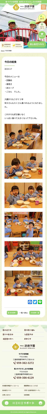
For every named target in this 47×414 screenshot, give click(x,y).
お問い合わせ (6, 395)
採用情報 (26, 395)
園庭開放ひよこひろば (31, 386)
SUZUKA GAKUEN (18, 412)
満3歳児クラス (6, 390)
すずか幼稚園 (12, 1)
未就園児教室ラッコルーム (10, 386)
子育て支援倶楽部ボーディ (32, 390)
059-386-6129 (25, 377)
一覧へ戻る (23, 312)
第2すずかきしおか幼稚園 (31, 1)
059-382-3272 (25, 363)
